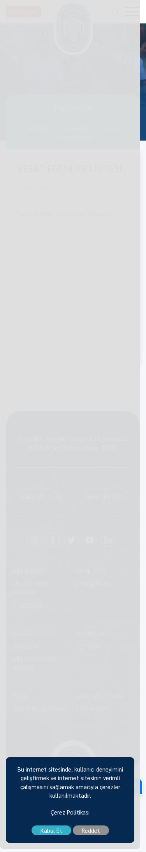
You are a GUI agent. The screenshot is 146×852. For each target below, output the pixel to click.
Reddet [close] (93, 834)
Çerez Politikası (73, 815)
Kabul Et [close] (54, 834)
